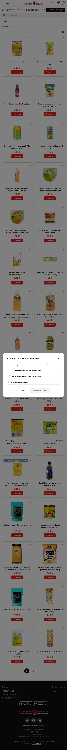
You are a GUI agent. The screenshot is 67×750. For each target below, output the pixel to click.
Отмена (23, 390)
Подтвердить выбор (40, 390)
